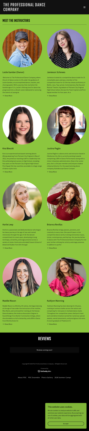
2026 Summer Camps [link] (63, 377)
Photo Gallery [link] (47, 377)
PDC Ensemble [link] (34, 377)
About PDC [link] (22, 377)
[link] (32, 10)
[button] (84, 7)
